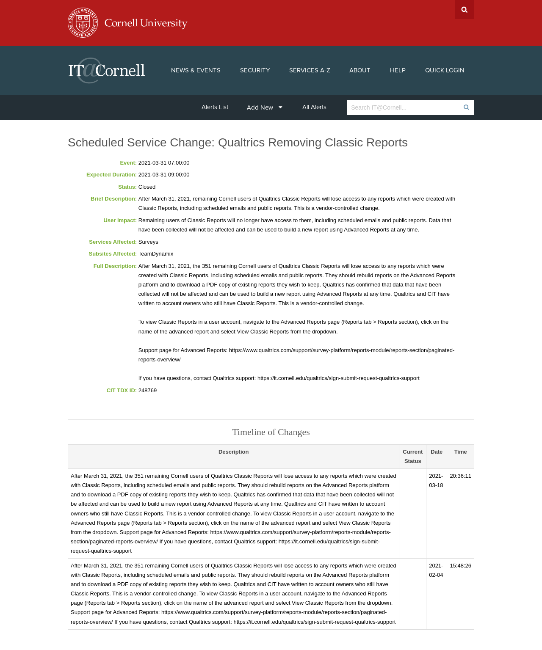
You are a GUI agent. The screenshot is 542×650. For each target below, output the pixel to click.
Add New (264, 107)
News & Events (196, 70)
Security (255, 70)
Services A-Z (309, 70)
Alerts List (215, 107)
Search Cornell (464, 9)
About (360, 70)
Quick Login (445, 70)
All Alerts (314, 107)
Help (398, 70)
